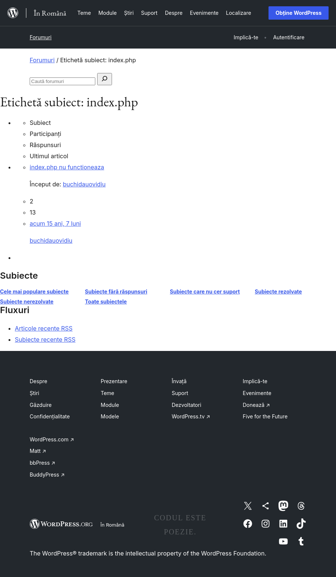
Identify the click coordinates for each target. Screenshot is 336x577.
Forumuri (41, 37)
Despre (38, 381)
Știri (34, 393)
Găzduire (41, 405)
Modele (110, 416)
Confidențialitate (50, 416)
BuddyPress (47, 474)
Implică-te (255, 381)
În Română (112, 525)
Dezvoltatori (186, 405)
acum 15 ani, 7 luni (55, 223)
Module (110, 405)
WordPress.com (52, 439)
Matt (38, 451)
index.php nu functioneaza (67, 167)
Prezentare (114, 381)
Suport (180, 393)
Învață (179, 381)
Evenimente (257, 393)
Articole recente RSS (44, 328)
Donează (256, 405)
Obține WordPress (299, 13)
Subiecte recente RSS (45, 339)
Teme (108, 393)
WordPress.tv (191, 416)
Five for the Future (265, 416)
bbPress (42, 463)
